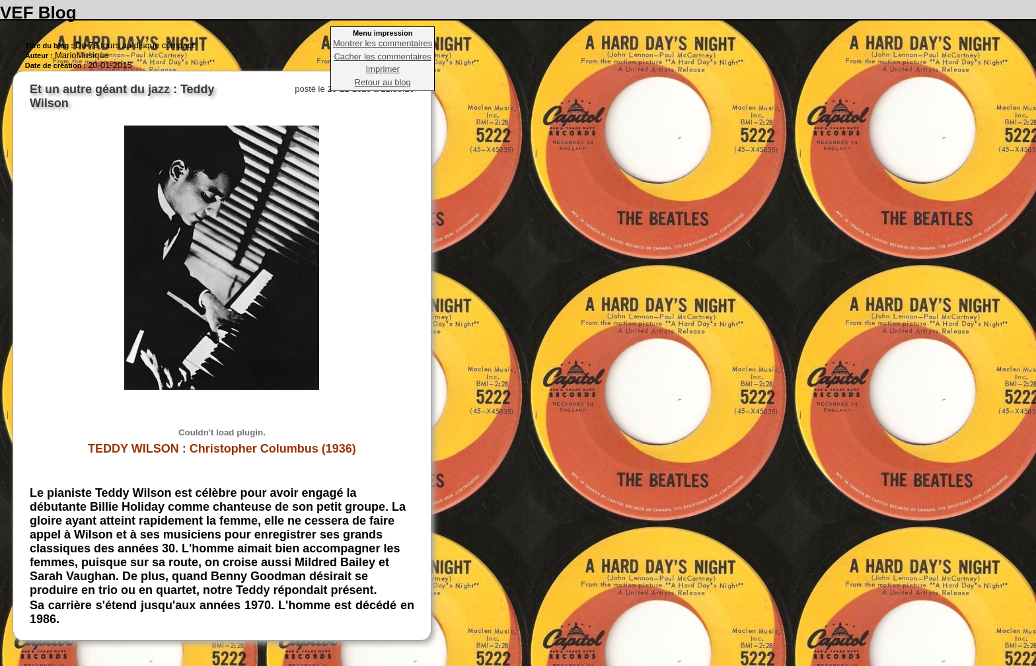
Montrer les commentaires (382, 43)
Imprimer (383, 69)
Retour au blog (383, 82)
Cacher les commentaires (382, 56)
